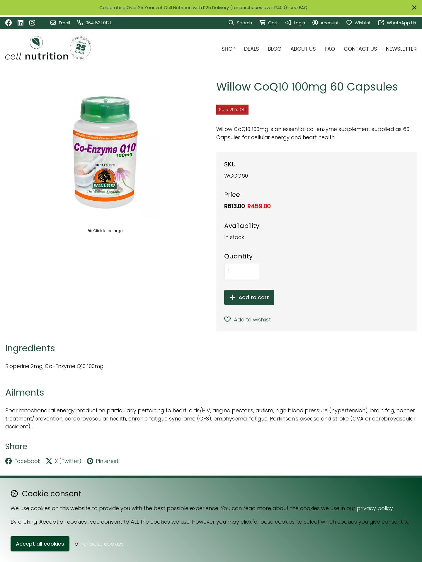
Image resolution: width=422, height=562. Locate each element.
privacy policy (375, 508)
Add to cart (249, 297)
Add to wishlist (247, 319)
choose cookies (103, 543)
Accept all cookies (40, 543)
